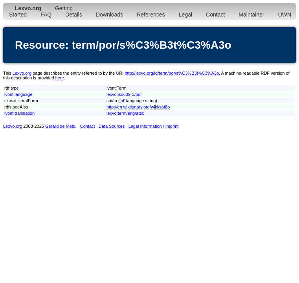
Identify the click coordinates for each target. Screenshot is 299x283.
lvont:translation (19, 113)
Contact (215, 14)
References (151, 14)
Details (73, 14)
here (59, 77)
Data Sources (112, 126)
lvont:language (18, 94)
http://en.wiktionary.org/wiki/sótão (138, 107)
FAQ (45, 14)
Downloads (109, 14)
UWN (284, 14)
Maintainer (251, 14)
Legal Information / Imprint (153, 126)
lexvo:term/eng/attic (125, 113)
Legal (185, 14)
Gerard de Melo (60, 126)
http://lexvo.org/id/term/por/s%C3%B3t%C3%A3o (172, 73)
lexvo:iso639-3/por (124, 94)
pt (122, 100)
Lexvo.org (22, 73)
